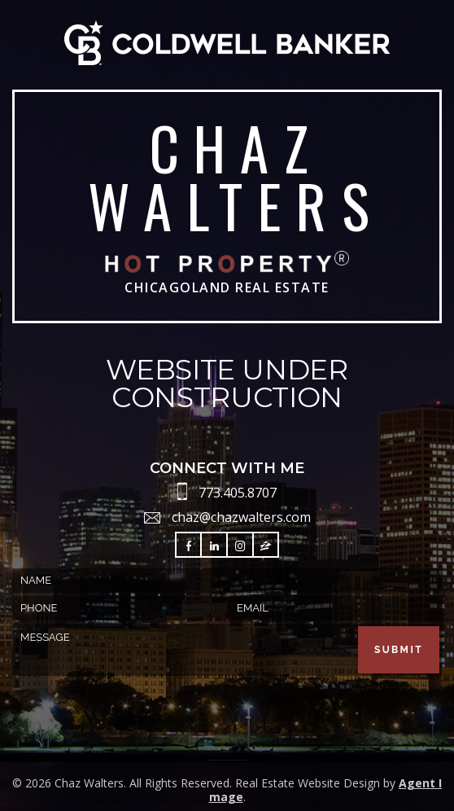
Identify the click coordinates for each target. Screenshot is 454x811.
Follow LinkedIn (214, 546)
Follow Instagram (240, 546)
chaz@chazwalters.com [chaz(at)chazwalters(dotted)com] (241, 517)
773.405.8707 (238, 493)
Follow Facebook (188, 546)
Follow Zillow (266, 546)
